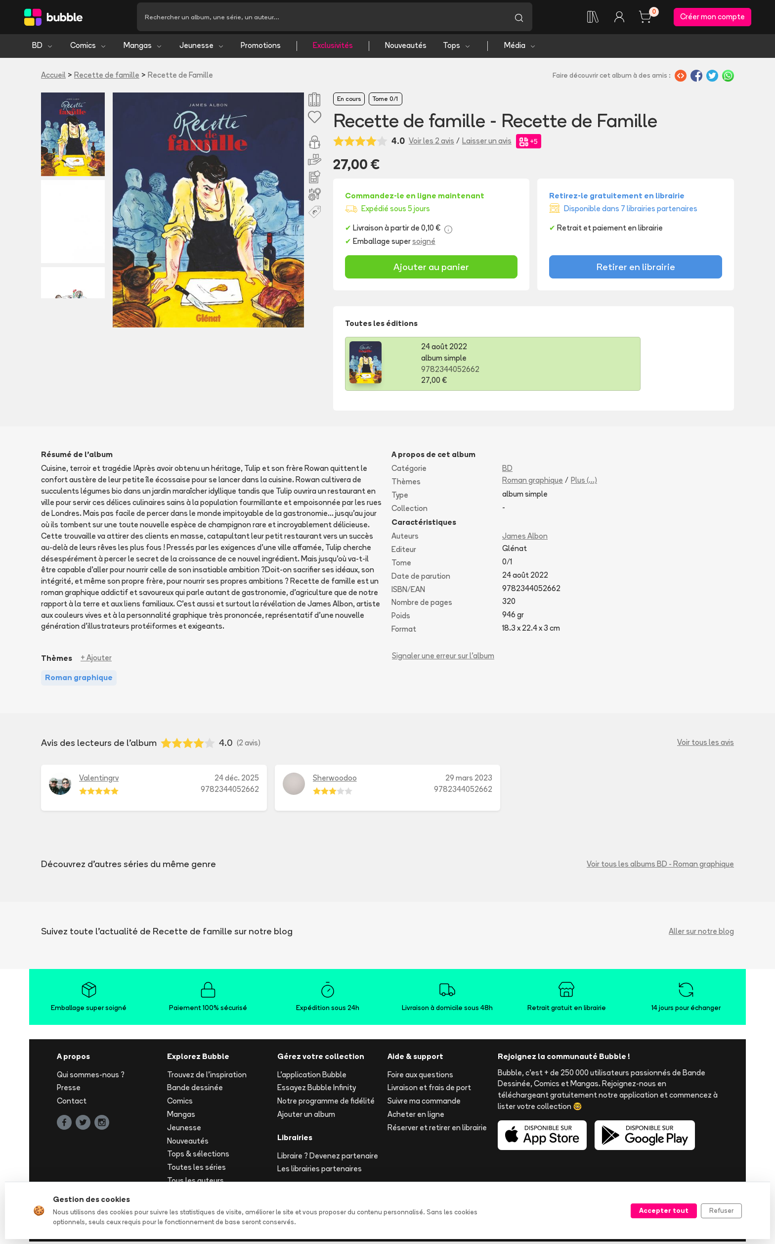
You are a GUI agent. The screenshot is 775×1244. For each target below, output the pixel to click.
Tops (457, 48)
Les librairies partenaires (319, 1171)
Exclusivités (333, 48)
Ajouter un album (306, 1116)
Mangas (143, 48)
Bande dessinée (195, 1090)
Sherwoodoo (335, 780)
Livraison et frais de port (429, 1090)
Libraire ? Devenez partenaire (327, 1158)
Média (520, 48)
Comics (88, 48)
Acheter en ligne (416, 1116)
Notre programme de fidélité (326, 1103)
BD (42, 48)
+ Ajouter (96, 660)
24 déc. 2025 (237, 780)
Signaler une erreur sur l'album (443, 658)
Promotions (261, 48)
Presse (69, 1090)
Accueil (53, 77)
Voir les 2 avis (431, 143)
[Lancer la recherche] (519, 18)
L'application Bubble (311, 1077)
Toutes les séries (196, 1170)
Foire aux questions (420, 1077)
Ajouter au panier (431, 270)
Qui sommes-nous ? (91, 1077)
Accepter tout (664, 1210)
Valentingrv (99, 780)
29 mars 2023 (468, 780)
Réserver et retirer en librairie (437, 1130)
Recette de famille (106, 77)
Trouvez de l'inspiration (207, 1077)
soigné (423, 244)
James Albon (525, 539)
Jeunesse (201, 48)
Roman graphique (532, 483)
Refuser (721, 1210)
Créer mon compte (712, 18)
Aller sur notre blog (701, 934)
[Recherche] (321, 18)
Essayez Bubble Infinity (316, 1090)
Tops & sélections (198, 1156)
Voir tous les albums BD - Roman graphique (660, 867)
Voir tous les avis (705, 745)
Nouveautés (406, 48)
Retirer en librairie (636, 270)
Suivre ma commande (424, 1103)
